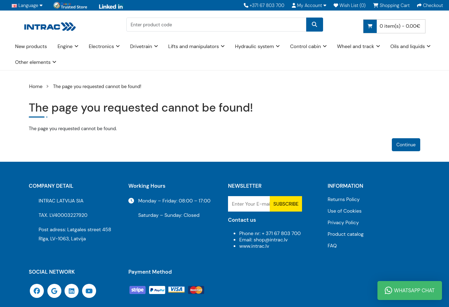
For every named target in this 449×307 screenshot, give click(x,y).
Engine (65, 46)
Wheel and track (355, 46)
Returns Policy (344, 199)
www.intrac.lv (254, 246)
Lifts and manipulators (193, 46)
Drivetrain (141, 46)
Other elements (33, 62)
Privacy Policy (343, 222)
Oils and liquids (407, 46)
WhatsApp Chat (410, 290)
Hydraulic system (254, 46)
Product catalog (346, 234)
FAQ (332, 245)
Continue (406, 145)
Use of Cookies (345, 211)
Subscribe (286, 204)
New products (31, 46)
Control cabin (305, 46)
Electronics (101, 46)
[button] (309, 5)
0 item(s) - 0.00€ (391, 26)
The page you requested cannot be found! (97, 86)
